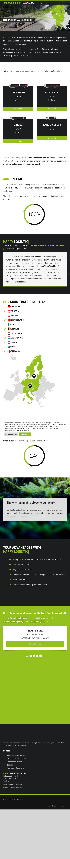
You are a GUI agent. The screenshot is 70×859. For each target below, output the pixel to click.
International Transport (16, 751)
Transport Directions (15, 764)
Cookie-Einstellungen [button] (11, 434)
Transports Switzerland (16, 755)
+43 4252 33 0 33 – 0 (13, 780)
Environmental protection (17, 516)
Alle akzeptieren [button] (25, 434)
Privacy (54, 802)
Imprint (47, 802)
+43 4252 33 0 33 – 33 (14, 783)
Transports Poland (14, 758)
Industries (11, 761)
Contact (62, 802)
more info (18, 112)
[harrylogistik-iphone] (37, 654)
